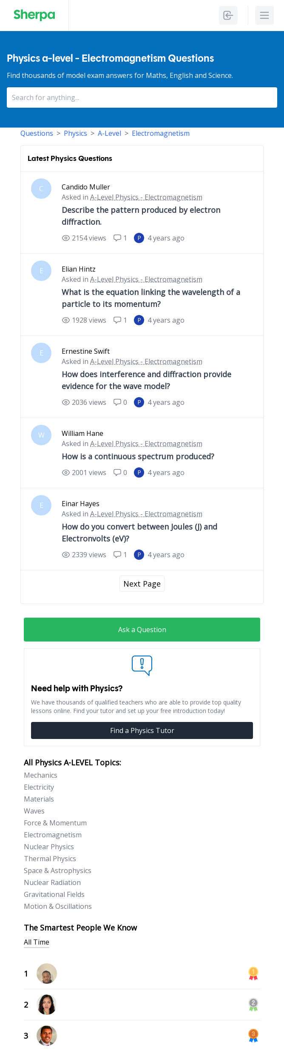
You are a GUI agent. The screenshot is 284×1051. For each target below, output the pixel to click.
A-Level (109, 133)
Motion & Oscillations (58, 906)
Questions (36, 133)
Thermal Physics (50, 858)
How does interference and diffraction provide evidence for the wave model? (146, 380)
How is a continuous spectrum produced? (138, 456)
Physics (75, 133)
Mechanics (40, 775)
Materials (39, 799)
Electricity (39, 787)
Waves (34, 811)
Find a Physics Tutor (142, 730)
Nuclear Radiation (52, 882)
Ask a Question (142, 629)
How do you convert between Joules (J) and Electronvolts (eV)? (139, 532)
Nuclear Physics (49, 846)
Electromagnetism (161, 133)
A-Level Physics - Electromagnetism (146, 197)
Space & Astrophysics (57, 870)
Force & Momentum (55, 823)
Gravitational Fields (54, 894)
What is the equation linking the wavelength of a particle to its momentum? (151, 298)
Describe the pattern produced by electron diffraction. (141, 216)
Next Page (142, 583)
